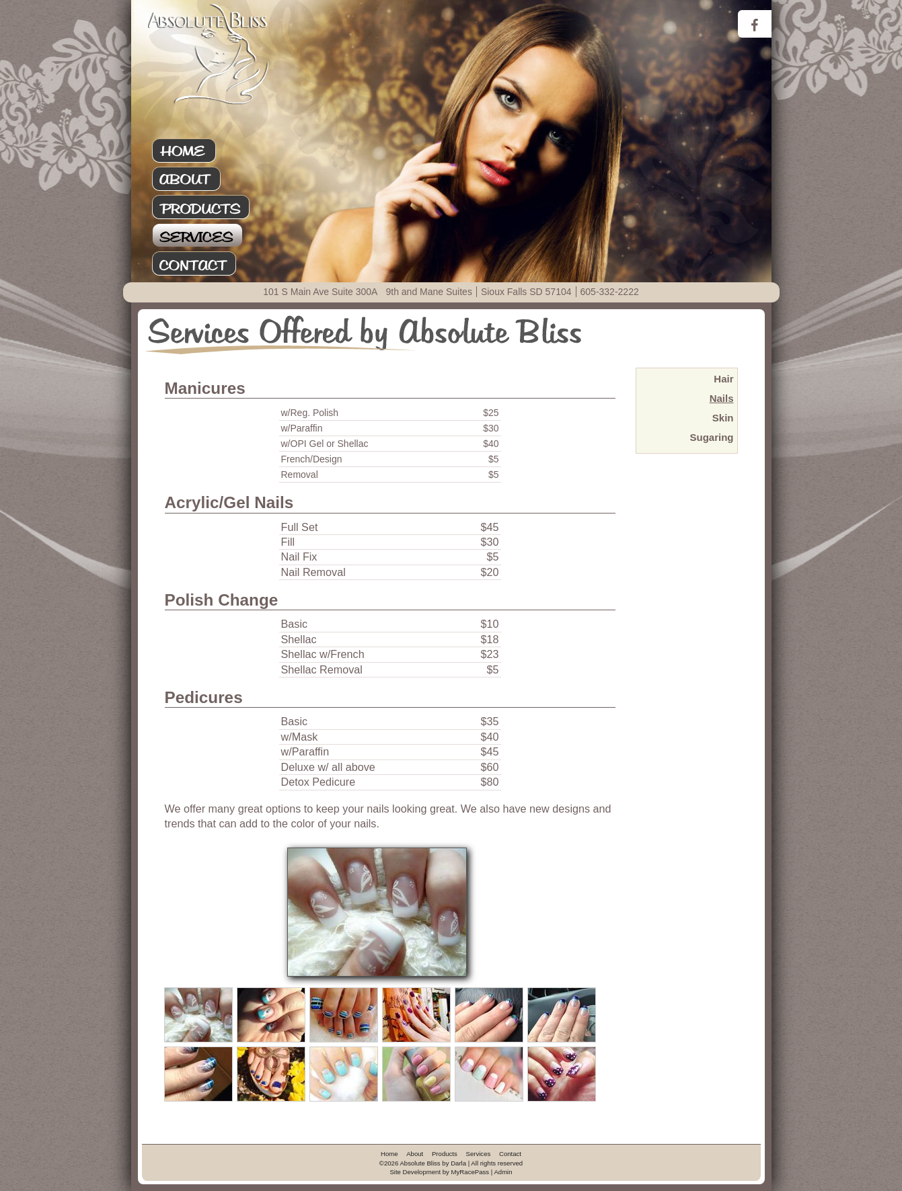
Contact (208, 264)
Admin (503, 1172)
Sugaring (711, 437)
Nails (722, 398)
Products (208, 207)
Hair (723, 378)
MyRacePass (470, 1172)
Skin (723, 417)
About (208, 179)
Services (208, 235)
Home (208, 151)
